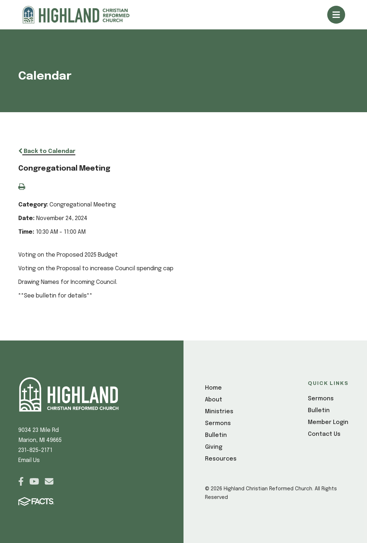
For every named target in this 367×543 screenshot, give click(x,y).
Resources (221, 459)
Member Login (328, 422)
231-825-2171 (35, 450)
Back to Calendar (46, 151)
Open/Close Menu (336, 14)
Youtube (34, 481)
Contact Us (324, 434)
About (213, 400)
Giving (213, 447)
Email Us (29, 460)
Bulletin (216, 435)
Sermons (218, 423)
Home (213, 388)
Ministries (219, 412)
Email (49, 481)
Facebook (21, 481)
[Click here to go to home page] (84, 15)
